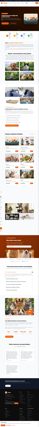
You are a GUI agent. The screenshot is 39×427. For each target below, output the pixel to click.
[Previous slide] (2, 19)
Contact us (8, 385)
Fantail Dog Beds (22, 396)
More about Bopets (9, 337)
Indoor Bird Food (7, 411)
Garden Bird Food (7, 415)
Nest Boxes (6, 414)
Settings (13, 425)
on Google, (19, 347)
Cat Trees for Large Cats (30, 395)
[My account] (32, 3)
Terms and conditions (30, 419)
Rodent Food (21, 411)
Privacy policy (29, 418)
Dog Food (21, 397)
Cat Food (28, 404)
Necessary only (8, 425)
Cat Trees (28, 393)
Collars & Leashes (22, 401)
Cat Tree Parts (29, 399)
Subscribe (16, 403)
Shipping (28, 414)
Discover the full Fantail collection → (12, 126)
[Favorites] (34, 3)
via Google (9, 361)
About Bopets (29, 411)
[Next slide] (37, 19)
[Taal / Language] (27, 3)
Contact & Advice (29, 410)
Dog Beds (21, 393)
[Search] (30, 3)
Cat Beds (28, 402)
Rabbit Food (21, 410)
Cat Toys (28, 403)
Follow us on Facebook (8, 398)
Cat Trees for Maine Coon (30, 398)
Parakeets (6, 410)
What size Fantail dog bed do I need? (12, 279)
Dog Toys (21, 400)
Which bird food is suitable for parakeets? (13, 288)
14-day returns (29, 415)
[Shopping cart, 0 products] (36, 3)
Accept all (3, 425)
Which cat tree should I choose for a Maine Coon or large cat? (16, 282)
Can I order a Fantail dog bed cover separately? (13, 285)
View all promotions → (11, 247)
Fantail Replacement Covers (22, 419)
